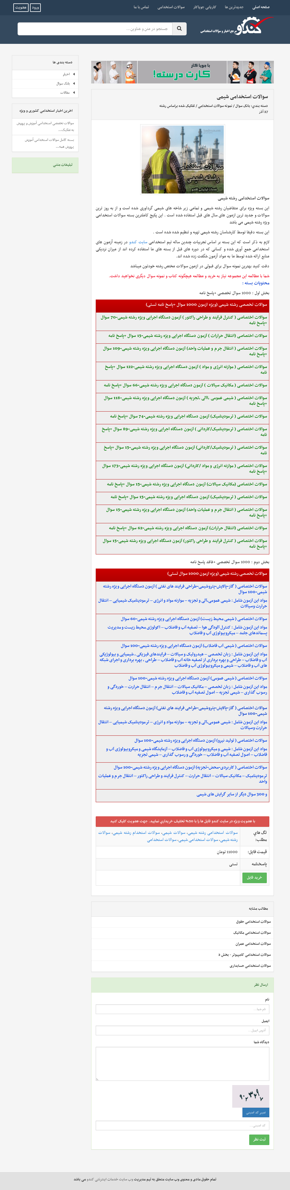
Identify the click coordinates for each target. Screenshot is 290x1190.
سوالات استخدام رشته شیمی (136, 832)
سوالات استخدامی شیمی (198, 839)
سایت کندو (138, 242)
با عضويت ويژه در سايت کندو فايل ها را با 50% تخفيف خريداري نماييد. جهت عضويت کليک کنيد (182, 821)
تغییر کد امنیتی (256, 1112)
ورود (35, 8)
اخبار (69, 74)
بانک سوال (242, 106)
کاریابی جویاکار (204, 7)
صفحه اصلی (259, 7)
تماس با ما (141, 7)
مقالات (67, 93)
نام (267, 1000)
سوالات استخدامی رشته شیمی (213, 832)
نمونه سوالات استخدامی (215, 106)
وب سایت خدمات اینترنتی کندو (110, 1179)
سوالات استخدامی (171, 7)
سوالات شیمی (173, 832)
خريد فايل (254, 877)
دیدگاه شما (261, 1042)
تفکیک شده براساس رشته (177, 106)
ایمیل (265, 1021)
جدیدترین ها (234, 7)
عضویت (21, 8)
